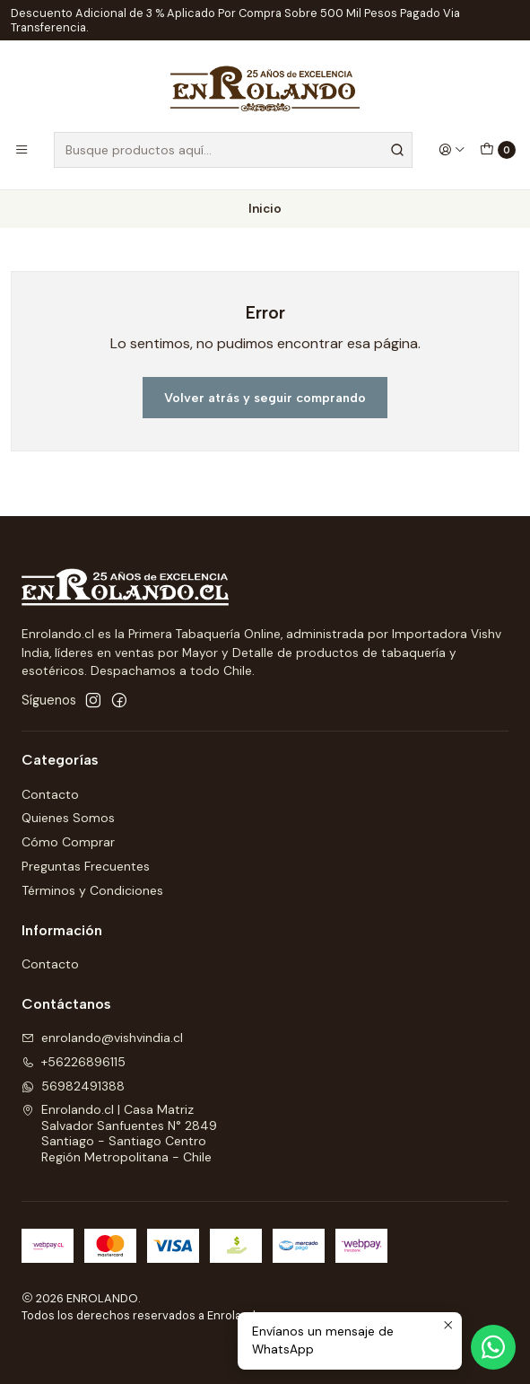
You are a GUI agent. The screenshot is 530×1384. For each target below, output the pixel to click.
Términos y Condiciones (92, 890)
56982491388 (73, 1086)
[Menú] (21, 149)
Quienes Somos (68, 818)
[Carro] (497, 150)
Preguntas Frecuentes (86, 866)
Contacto (50, 794)
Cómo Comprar (68, 842)
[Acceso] (452, 149)
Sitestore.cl (221, 1337)
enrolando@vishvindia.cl (102, 1037)
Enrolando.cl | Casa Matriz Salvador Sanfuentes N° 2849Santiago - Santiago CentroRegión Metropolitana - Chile (119, 1133)
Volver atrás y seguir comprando (265, 398)
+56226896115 (74, 1062)
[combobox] (233, 150)
